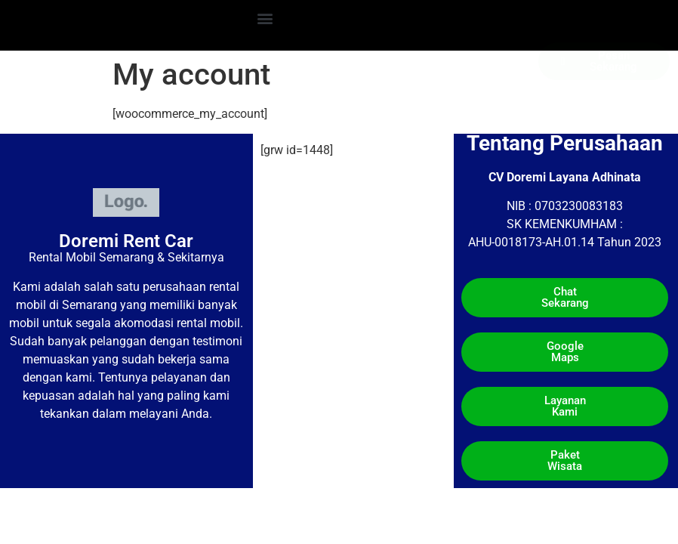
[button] (265, 17)
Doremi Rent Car (126, 241)
